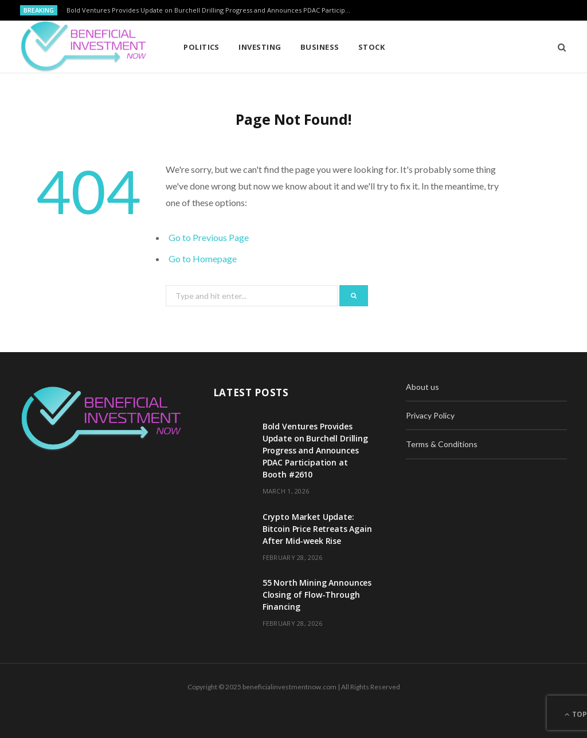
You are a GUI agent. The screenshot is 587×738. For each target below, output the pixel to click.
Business (319, 47)
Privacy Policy (430, 415)
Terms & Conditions (442, 444)
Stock (371, 47)
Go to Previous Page (209, 237)
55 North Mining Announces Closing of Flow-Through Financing (317, 594)
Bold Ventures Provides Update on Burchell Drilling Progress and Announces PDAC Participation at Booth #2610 (212, 10)
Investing (259, 47)
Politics (201, 47)
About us (422, 387)
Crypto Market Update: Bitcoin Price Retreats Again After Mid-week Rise (317, 528)
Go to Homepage (203, 258)
